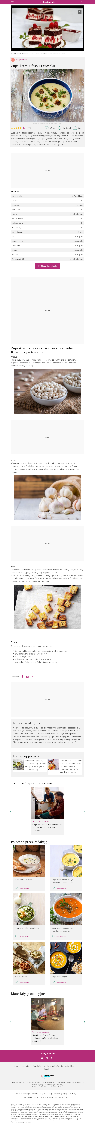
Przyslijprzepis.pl (46, 1093)
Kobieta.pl (34, 1093)
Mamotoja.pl (28, 1097)
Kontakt (47, 1069)
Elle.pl (18, 1093)
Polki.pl (37, 1097)
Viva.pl (43, 1097)
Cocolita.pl (59, 1097)
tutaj (29, 1122)
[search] (82, 2)
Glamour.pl (25, 1093)
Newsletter (37, 1066)
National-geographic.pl (62, 1093)
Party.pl (75, 1093)
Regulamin (65, 1066)
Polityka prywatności (51, 1066)
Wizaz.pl (50, 1097)
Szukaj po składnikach (22, 1066)
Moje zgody (74, 1066)
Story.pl (67, 1097)
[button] (11, 811)
